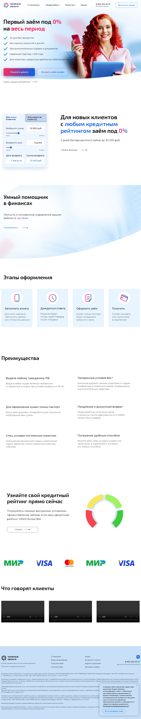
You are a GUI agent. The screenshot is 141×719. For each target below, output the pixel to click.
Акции (87, 656)
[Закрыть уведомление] (137, 685)
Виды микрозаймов (59, 660)
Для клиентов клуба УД (34, 118)
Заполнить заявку (92, 667)
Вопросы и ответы (92, 660)
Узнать (18, 529)
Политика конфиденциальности (13, 666)
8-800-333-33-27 (132, 662)
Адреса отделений (93, 663)
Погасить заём (57, 667)
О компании (56, 656)
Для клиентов (11, 118)
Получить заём (57, 663)
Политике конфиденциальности (116, 706)
